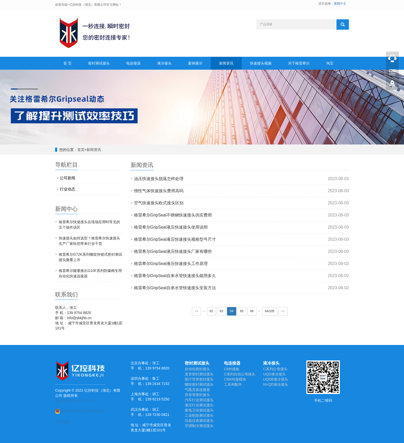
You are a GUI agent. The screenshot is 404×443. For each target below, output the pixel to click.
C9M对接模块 (235, 379)
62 (211, 311)
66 (252, 311)
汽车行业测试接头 (199, 400)
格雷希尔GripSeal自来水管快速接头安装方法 (175, 288)
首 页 (67, 63)
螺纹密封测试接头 (199, 384)
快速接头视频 (261, 63)
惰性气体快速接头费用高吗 (158, 191)
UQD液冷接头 (274, 374)
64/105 (269, 311)
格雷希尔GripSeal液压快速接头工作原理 (171, 263)
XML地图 (62, 422)
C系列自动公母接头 (239, 374)
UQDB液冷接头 (275, 379)
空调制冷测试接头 (199, 426)
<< (196, 311)
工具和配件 (233, 384)
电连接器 (133, 63)
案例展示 (195, 63)
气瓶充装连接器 (197, 390)
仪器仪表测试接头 (199, 420)
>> (283, 311)
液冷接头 (164, 63)
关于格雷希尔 (299, 63)
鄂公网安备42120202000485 (80, 411)
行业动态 (67, 189)
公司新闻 (67, 178)
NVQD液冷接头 (275, 384)
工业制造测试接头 (199, 415)
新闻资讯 (226, 63)
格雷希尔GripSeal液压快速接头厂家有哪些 (173, 251)
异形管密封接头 (197, 395)
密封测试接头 (99, 63)
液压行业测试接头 (199, 405)
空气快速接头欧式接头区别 (158, 203)
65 (241, 311)
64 (231, 311)
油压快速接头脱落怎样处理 (158, 178)
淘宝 (329, 63)
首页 (81, 150)
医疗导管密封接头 (199, 379)
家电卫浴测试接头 (199, 410)
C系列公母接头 (275, 369)
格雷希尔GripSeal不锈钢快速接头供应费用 (173, 215)
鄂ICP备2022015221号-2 (75, 401)
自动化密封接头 (197, 369)
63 (221, 311)
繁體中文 (340, 3)
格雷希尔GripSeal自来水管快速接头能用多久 (175, 275)
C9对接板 (231, 369)
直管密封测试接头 (199, 374)
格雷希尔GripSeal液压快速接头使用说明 (171, 227)
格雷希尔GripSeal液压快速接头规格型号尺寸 (175, 239)
